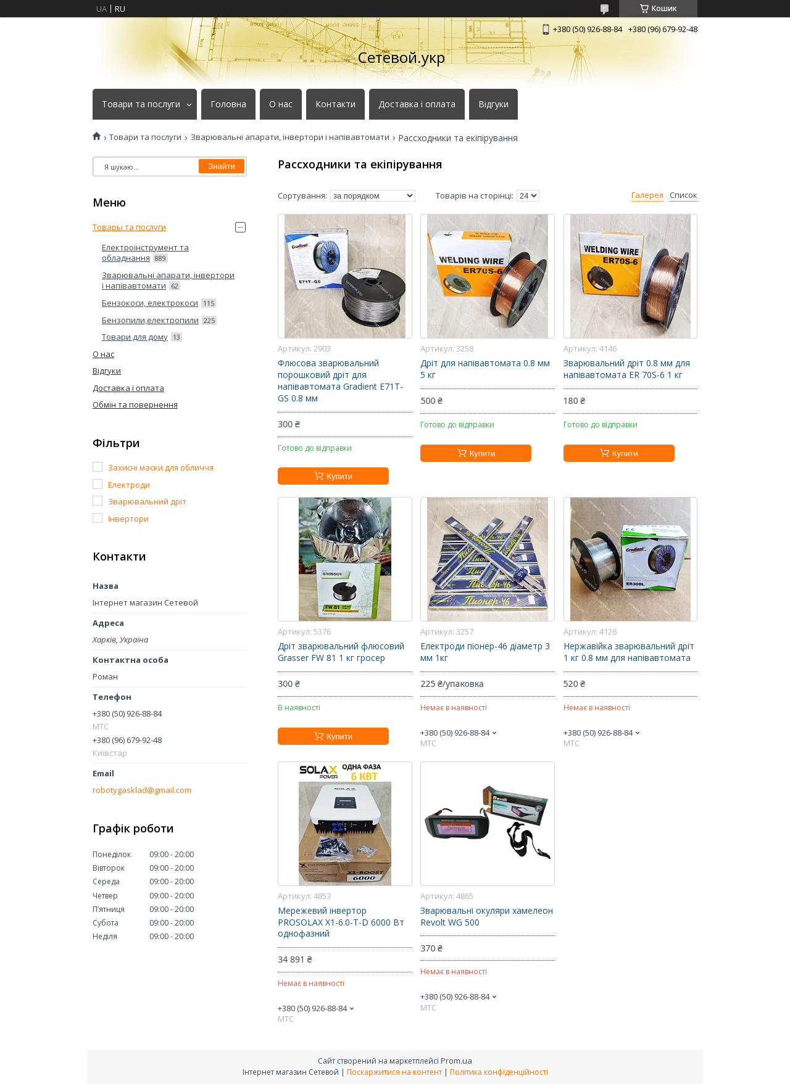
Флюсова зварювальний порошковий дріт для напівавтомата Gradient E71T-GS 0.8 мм (340, 381)
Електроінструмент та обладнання (145, 253)
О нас (281, 104)
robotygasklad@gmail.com (142, 790)
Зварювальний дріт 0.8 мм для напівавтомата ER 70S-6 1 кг (626, 369)
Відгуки (493, 104)
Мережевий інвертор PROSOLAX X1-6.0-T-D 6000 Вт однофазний (341, 922)
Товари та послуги (141, 104)
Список (683, 195)
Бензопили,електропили (150, 320)
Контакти (335, 104)
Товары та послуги (129, 226)
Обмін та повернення (135, 404)
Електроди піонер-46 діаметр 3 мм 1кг (485, 652)
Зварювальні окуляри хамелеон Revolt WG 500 (486, 916)
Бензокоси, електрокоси (150, 302)
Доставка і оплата (416, 104)
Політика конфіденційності (499, 1072)
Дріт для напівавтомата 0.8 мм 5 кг (485, 369)
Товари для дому (135, 336)
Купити (339, 476)
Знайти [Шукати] (221, 166)
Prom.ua (456, 1060)
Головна (228, 104)
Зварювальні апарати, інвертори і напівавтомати (290, 137)
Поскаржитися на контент (394, 1072)
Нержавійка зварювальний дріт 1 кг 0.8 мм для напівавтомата (628, 652)
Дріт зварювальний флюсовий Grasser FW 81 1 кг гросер (341, 652)
